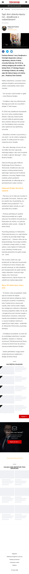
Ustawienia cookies (14, 562)
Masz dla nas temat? (15, 6)
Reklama (14, 565)
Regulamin (14, 553)
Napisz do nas (14, 441)
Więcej (23, 416)
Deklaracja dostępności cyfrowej (14, 556)
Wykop (11, 51)
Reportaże (7, 9)
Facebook (3, 51)
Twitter (7, 51)
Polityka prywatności (15, 559)
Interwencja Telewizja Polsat (14, 458)
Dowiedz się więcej (12, 29)
